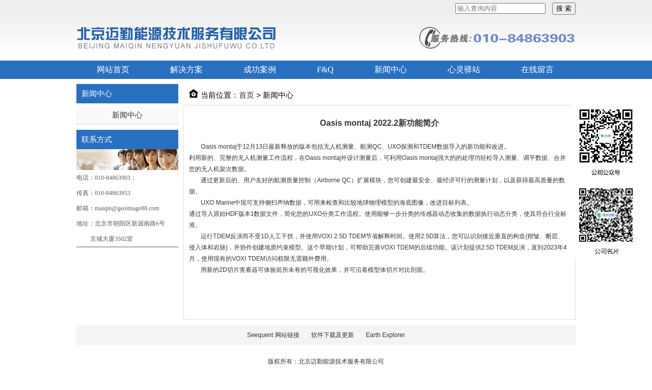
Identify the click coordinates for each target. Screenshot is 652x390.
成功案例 (259, 69)
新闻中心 (390, 69)
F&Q (325, 69)
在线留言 (537, 69)
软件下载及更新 (332, 335)
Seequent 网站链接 (273, 335)
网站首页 (113, 69)
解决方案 (186, 69)
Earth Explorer (385, 335)
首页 (246, 95)
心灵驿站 (464, 69)
